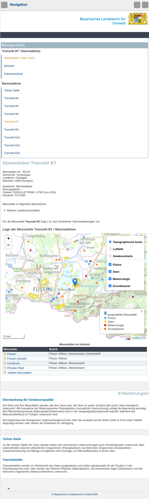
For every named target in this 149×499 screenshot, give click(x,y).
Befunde (9, 65)
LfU (144, 338)
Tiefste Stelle (11, 90)
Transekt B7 (11, 121)
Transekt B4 (11, 98)
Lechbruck (11, 363)
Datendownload (13, 73)
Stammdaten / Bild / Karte (19, 58)
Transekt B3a (12, 153)
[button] (75, 282)
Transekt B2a (12, 145)
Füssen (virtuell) (15, 358)
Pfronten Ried (13, 368)
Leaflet (136, 338)
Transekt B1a (12, 137)
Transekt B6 (11, 114)
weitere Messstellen (20, 372)
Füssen (9, 354)
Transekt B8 (11, 129)
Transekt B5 (11, 106)
